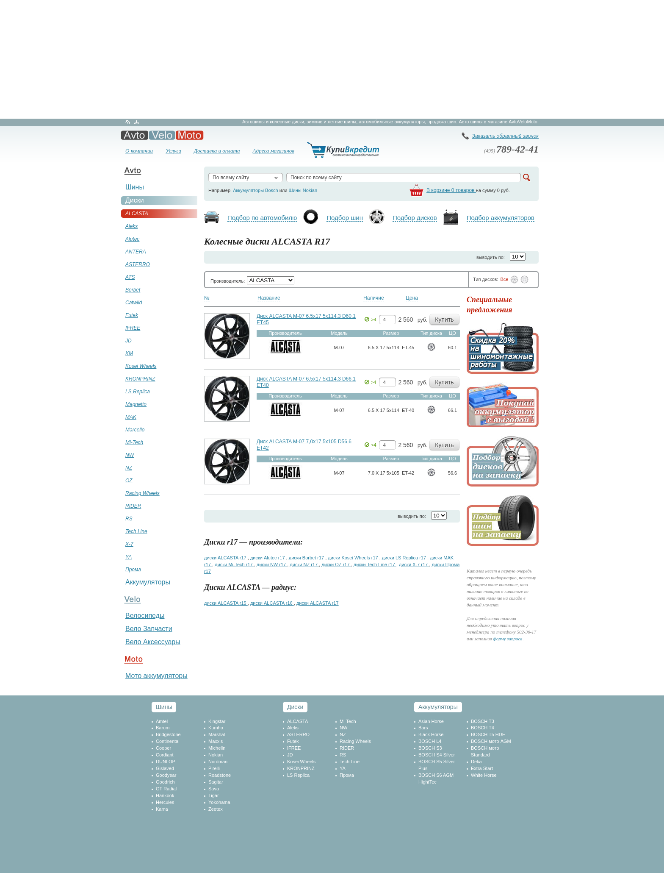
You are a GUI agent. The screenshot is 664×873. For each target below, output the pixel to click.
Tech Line (350, 761)
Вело (162, 135)
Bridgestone (168, 734)
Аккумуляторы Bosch (256, 190)
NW (343, 727)
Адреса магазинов (273, 150)
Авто (134, 135)
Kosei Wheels (301, 761)
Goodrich (165, 781)
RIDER (347, 748)
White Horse (484, 775)
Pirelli (214, 768)
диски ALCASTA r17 (226, 557)
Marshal (216, 734)
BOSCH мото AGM (491, 741)
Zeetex (215, 809)
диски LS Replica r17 (404, 557)
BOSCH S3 (430, 748)
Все (504, 279)
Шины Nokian (303, 190)
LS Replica (298, 775)
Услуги (173, 150)
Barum (162, 727)
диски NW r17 (272, 564)
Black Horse (430, 734)
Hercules (165, 802)
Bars (423, 727)
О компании (139, 150)
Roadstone (219, 775)
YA (343, 768)
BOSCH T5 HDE (488, 734)
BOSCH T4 (482, 727)
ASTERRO (298, 734)
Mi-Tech (348, 721)
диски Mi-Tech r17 (234, 564)
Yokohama (219, 802)
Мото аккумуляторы (156, 675)
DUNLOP (165, 761)
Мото (189, 135)
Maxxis (215, 741)
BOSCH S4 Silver (436, 754)
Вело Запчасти (148, 628)
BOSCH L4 (429, 741)
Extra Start (482, 768)
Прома (347, 775)
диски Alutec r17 (268, 557)
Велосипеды (144, 615)
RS (343, 754)
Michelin (216, 748)
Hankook (165, 795)
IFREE (294, 748)
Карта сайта (136, 122)
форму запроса (508, 638)
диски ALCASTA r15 (226, 603)
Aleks (293, 727)
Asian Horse (431, 721)
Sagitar (215, 781)
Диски (134, 200)
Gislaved (165, 768)
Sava (213, 788)
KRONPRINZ (301, 768)
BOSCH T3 (482, 721)
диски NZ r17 (304, 564)
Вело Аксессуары (152, 641)
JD (290, 754)
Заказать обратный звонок (505, 136)
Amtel (162, 721)
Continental (168, 741)
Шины (134, 187)
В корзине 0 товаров (451, 190)
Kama (162, 809)
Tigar (213, 795)
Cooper (163, 748)
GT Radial (166, 788)
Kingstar (216, 721)
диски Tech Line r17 (375, 564)
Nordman (217, 761)
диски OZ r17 (336, 564)
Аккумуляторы (147, 582)
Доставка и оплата (217, 150)
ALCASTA (297, 721)
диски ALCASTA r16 (272, 603)
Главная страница (127, 122)
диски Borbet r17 (307, 557)
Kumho (215, 727)
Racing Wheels (355, 741)
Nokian (215, 754)
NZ (343, 734)
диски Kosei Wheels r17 (353, 557)
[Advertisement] (332, 59)
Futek (293, 741)
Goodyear (166, 775)
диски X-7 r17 (414, 564)
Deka (476, 761)
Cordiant (165, 754)
